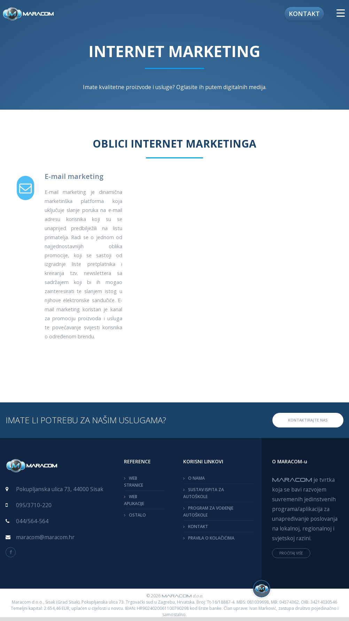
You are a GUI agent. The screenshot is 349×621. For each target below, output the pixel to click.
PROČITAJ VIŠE (291, 553)
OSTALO (137, 515)
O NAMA (196, 478)
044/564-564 (32, 521)
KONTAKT (198, 526)
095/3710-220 (34, 505)
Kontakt (304, 13)
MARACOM (292, 479)
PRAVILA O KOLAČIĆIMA (211, 538)
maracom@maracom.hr (45, 537)
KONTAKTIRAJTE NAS (308, 420)
